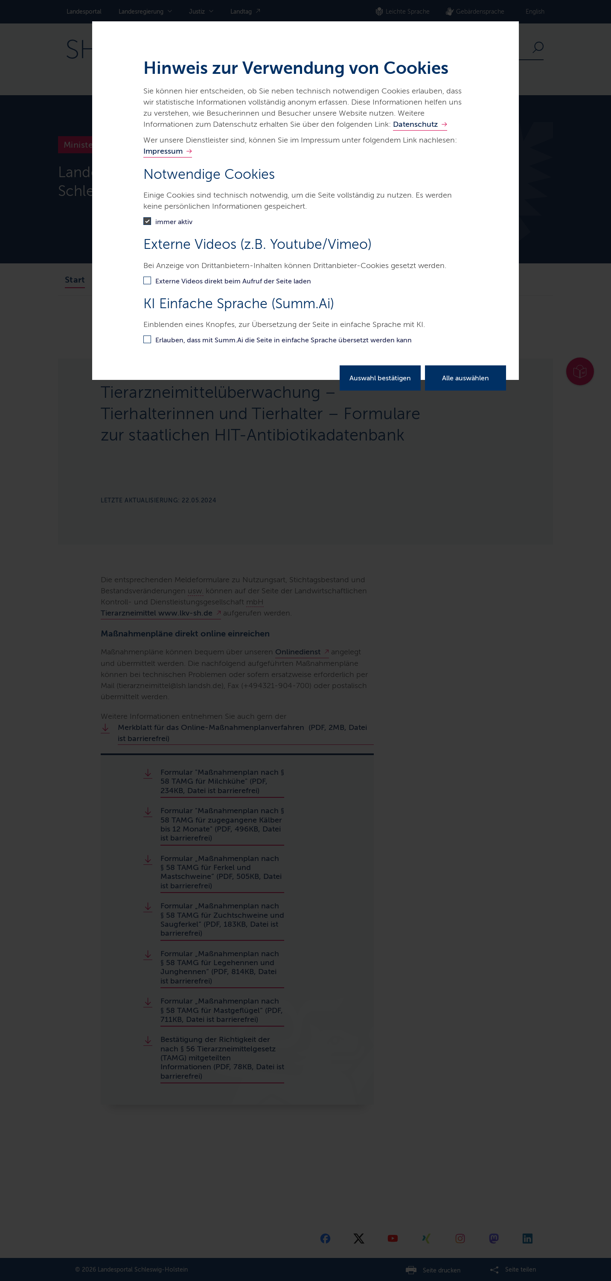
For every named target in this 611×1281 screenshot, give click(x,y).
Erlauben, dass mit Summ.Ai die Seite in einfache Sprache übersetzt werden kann (283, 340)
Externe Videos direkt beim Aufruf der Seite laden (233, 281)
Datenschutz (415, 124)
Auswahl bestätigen (380, 378)
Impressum (163, 151)
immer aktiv (173, 222)
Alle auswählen (465, 378)
